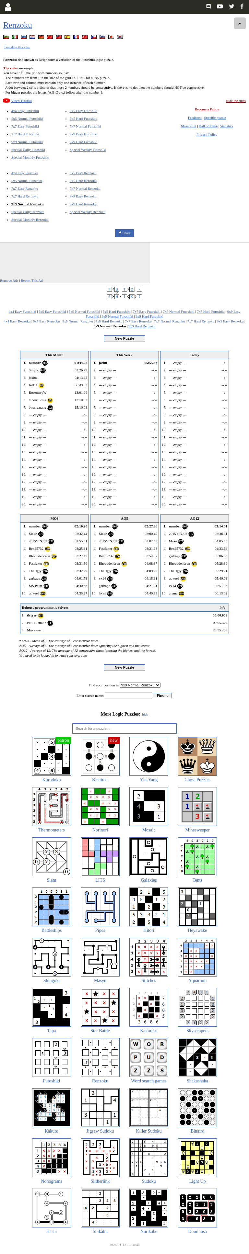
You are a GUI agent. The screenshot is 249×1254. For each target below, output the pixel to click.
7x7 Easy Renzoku (24, 188)
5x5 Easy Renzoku (83, 173)
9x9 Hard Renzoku (83, 204)
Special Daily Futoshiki (28, 150)
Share (127, 233)
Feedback (195, 117)
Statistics (226, 126)
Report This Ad (32, 280)
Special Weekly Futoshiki (88, 150)
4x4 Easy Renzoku (24, 173)
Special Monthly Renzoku (30, 219)
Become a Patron (207, 109)
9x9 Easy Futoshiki (83, 134)
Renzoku (17, 25)
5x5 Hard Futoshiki (84, 118)
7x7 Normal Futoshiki (85, 126)
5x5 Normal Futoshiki (27, 118)
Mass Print (188, 126)
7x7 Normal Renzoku (85, 188)
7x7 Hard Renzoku (24, 196)
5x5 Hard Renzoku (83, 181)
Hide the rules (236, 101)
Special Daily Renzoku (27, 212)
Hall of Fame (208, 126)
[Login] (8, 7)
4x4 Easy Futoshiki (25, 111)
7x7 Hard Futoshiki (25, 134)
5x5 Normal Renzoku (26, 181)
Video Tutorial (21, 101)
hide (145, 714)
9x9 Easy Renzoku (83, 196)
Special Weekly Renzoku (87, 212)
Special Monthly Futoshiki (30, 157)
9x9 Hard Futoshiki (84, 142)
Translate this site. (17, 47)
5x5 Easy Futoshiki (83, 111)
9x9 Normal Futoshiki (27, 142)
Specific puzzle (215, 117)
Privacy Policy (206, 134)
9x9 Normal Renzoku (27, 204)
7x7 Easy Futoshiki (25, 126)
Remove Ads (9, 280)
